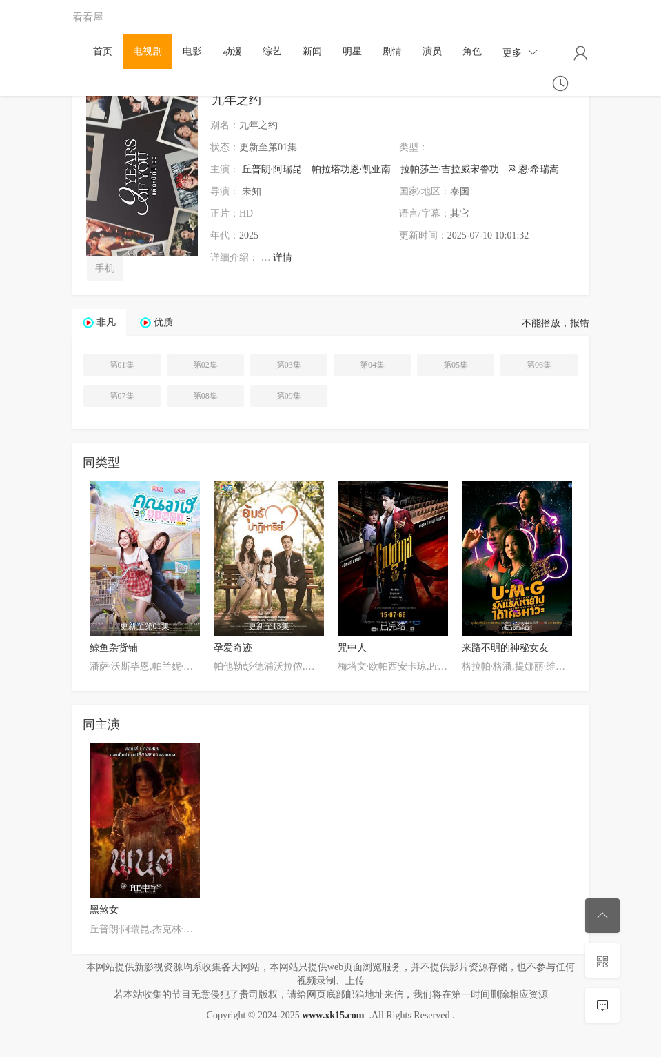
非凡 (106, 322)
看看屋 (87, 17)
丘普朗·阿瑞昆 (272, 169)
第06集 (539, 365)
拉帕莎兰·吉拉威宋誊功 (450, 169)
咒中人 (352, 648)
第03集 (288, 365)
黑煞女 (104, 910)
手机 (104, 268)
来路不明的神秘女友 (505, 648)
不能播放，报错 (555, 323)
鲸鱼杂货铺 (114, 648)
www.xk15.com (333, 1015)
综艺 (272, 51)
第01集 (122, 365)
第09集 (288, 396)
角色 (472, 51)
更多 (520, 52)
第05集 (455, 365)
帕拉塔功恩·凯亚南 (351, 169)
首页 (102, 51)
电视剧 (147, 51)
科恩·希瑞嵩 (534, 169)
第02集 (205, 365)
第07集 (122, 396)
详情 (282, 257)
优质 (163, 322)
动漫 (232, 51)
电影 (192, 51)
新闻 (312, 51)
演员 (432, 51)
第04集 (372, 365)
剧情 (392, 51)
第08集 (205, 396)
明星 (352, 51)
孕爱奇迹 (233, 648)
